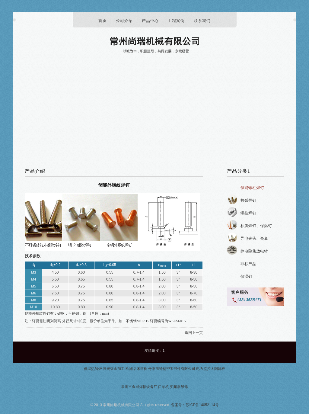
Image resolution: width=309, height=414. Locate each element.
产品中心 (150, 20)
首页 (102, 20)
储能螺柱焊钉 (252, 187)
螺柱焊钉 (248, 213)
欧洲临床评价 (136, 369)
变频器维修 (179, 387)
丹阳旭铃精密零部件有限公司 (171, 369)
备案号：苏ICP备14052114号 (194, 405)
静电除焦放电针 (254, 251)
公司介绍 (124, 20)
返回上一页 (194, 333)
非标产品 (248, 264)
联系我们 (202, 20)
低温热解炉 (93, 369)
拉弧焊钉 (248, 200)
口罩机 (163, 387)
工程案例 (176, 20)
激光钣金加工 (114, 369)
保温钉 (246, 276)
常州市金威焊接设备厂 (139, 387)
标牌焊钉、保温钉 (256, 225)
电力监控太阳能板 (210, 369)
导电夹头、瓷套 (254, 238)
